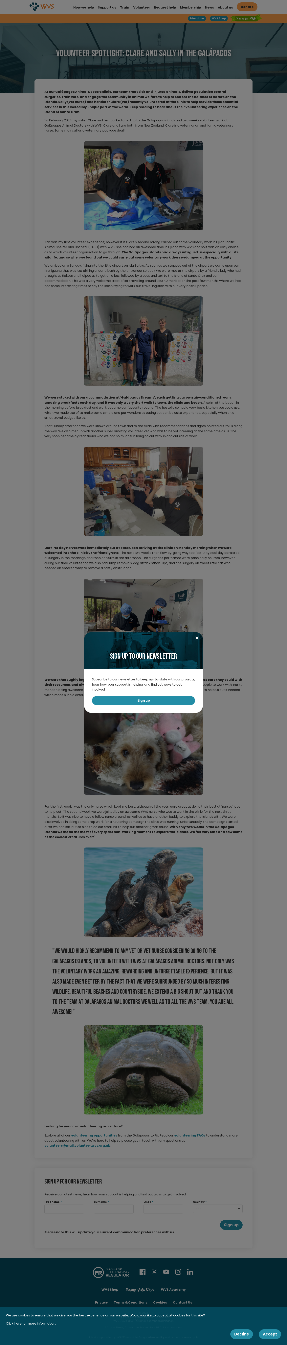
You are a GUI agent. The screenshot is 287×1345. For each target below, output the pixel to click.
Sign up (143, 700)
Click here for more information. (31, 1323)
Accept (270, 1334)
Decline (241, 1334)
